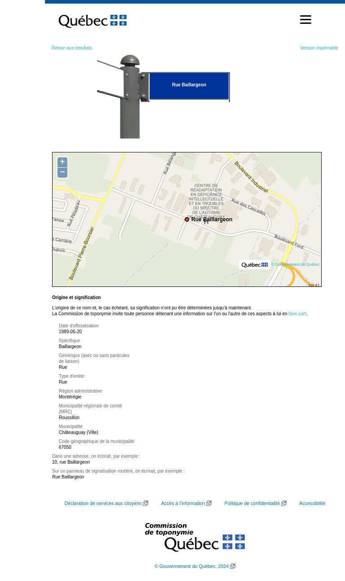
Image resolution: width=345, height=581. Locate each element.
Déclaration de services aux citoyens (103, 503)
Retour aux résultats (72, 47)
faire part (297, 313)
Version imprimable (319, 47)
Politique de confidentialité (252, 503)
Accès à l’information (183, 503)
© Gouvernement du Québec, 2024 (192, 566)
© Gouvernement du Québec (295, 264)
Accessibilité (312, 503)
